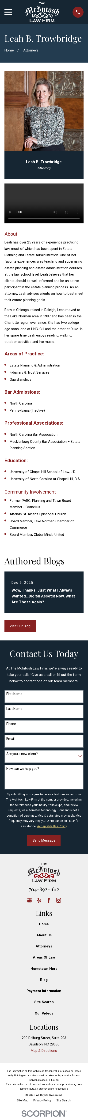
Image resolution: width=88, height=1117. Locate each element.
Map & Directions (44, 1051)
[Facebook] (48, 900)
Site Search (44, 1002)
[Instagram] (58, 900)
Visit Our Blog (20, 626)
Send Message (44, 840)
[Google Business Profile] (29, 900)
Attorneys (44, 946)
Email (10, 739)
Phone (11, 724)
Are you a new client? (22, 754)
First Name (14, 694)
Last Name (14, 709)
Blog (44, 980)
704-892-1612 (44, 889)
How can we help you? (22, 769)
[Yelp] (39, 900)
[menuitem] (22, 1100)
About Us (44, 935)
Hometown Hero (44, 969)
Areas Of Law (44, 957)
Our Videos (44, 1013)
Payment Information (44, 991)
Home (44, 924)
